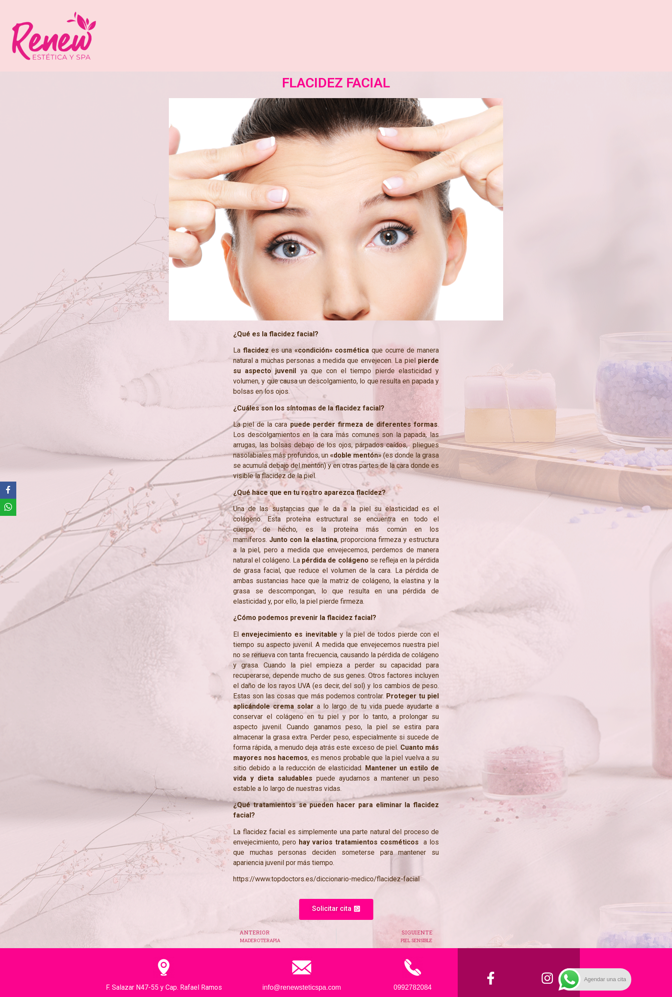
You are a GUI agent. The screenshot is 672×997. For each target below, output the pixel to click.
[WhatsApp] (8, 507)
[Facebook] (8, 490)
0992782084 (412, 987)
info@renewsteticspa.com (301, 987)
